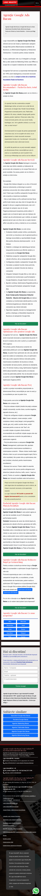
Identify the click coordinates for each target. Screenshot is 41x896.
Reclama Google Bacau (20, 719)
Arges (10, 629)
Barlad (23, 637)
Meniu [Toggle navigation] (37, 3)
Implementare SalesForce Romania (12, 845)
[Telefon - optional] (20, 675)
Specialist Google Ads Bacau (20, 716)
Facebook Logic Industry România (12, 823)
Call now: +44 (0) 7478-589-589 (13, 772)
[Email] (20, 671)
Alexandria (10, 625)
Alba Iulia (23, 621)
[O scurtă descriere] (20, 680)
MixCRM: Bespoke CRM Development (12, 828)
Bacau (23, 629)
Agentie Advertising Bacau (20, 735)
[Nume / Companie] (20, 668)
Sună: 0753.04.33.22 (10, 763)
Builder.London (7, 839)
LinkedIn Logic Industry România (11, 816)
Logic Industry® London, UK (10, 803)
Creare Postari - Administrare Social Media (14, 810)
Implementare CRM (8, 842)
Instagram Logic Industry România (12, 819)
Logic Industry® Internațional (10, 806)
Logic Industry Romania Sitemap (24, 763)
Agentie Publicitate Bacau (20, 727)
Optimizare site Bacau (25, 589)
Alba (10, 621)
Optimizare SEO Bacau (11, 592)
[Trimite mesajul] (20, 686)
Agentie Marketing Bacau (20, 723)
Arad (23, 625)
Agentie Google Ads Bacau (20, 731)
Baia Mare (10, 633)
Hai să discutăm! (20, 324)
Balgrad (23, 633)
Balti (10, 637)
